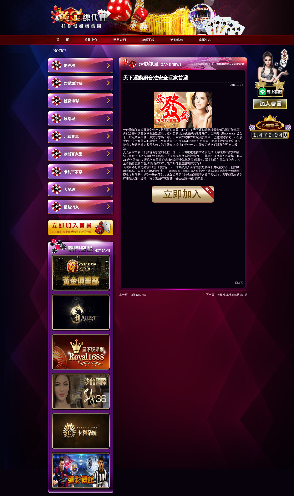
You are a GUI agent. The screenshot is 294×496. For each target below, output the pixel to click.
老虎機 (69, 66)
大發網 (69, 190)
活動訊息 (175, 39)
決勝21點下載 (138, 294)
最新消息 (71, 207)
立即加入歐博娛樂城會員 (82, 225)
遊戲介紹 (118, 39)
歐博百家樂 (73, 154)
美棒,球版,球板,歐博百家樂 (232, 294)
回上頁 (239, 282)
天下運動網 (200, 129)
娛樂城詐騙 (73, 83)
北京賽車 (71, 136)
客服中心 (204, 39)
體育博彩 (71, 101)
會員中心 (90, 39)
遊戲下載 (147, 39)
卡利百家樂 (73, 172)
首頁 (61, 39)
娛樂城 (69, 119)
